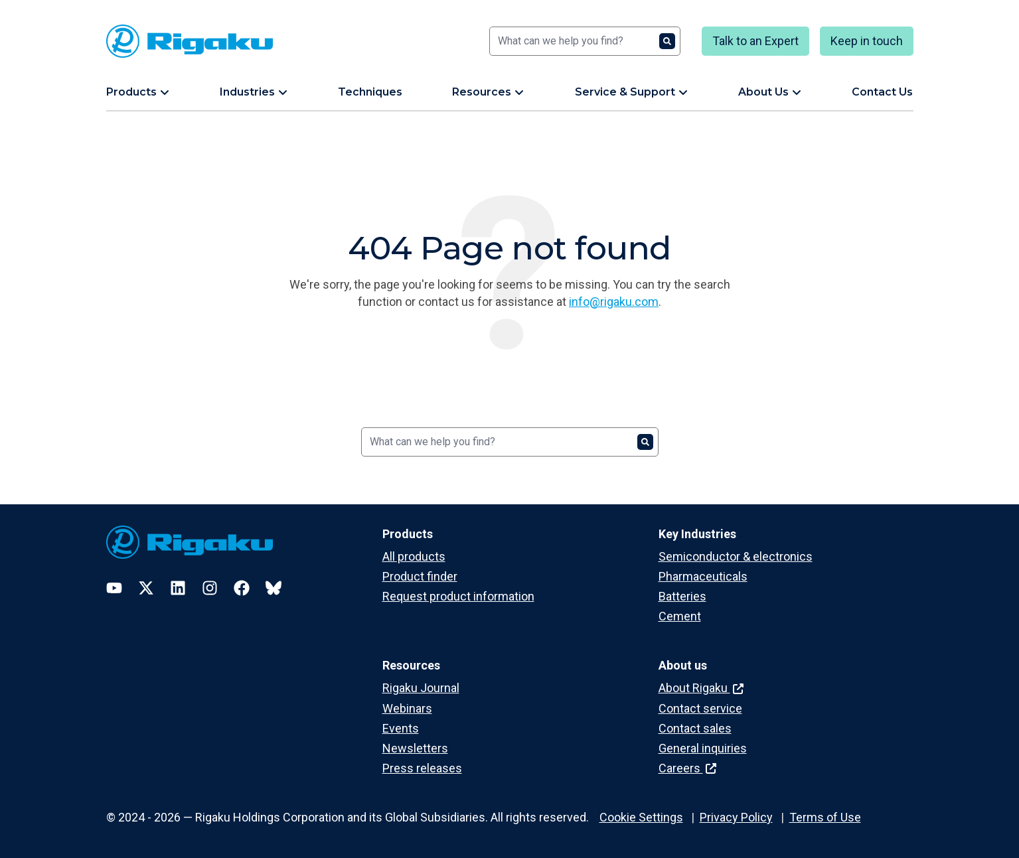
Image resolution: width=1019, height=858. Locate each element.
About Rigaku (701, 688)
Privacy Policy (736, 817)
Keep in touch (866, 41)
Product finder (419, 576)
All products (413, 556)
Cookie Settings (641, 817)
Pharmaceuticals (703, 576)
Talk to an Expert (755, 41)
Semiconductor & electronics (736, 556)
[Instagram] (210, 588)
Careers (687, 768)
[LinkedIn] (178, 588)
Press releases (422, 768)
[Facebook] (242, 588)
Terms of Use (825, 817)
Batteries (682, 596)
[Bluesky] (273, 588)
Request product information (458, 596)
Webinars (407, 708)
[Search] (584, 41)
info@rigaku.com (614, 302)
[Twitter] (146, 588)
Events (400, 728)
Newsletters (415, 748)
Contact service (700, 708)
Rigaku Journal (420, 688)
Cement (680, 616)
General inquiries (703, 748)
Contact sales (695, 728)
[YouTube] (114, 588)
